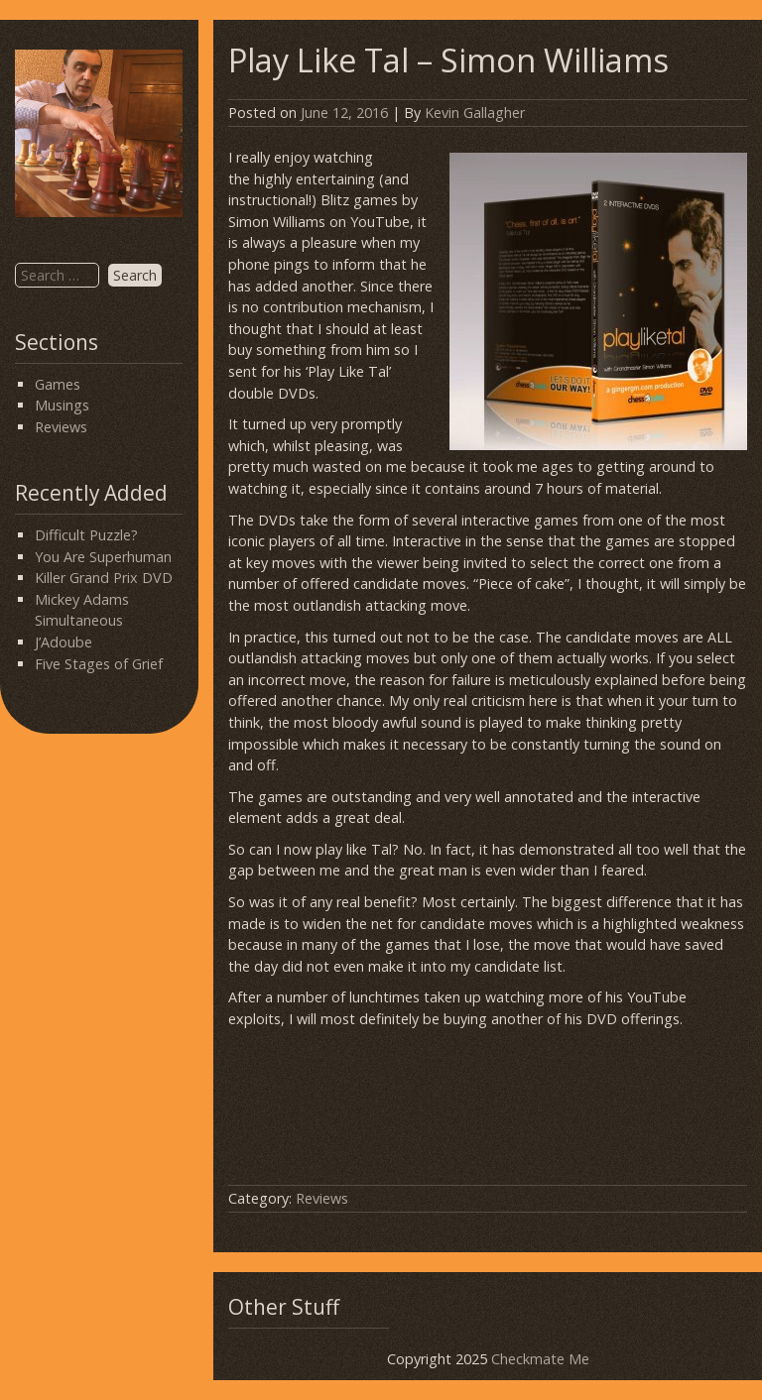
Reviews (61, 426)
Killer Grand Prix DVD (104, 577)
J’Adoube (63, 642)
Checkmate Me (540, 1358)
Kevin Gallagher (475, 112)
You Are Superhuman (103, 556)
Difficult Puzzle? (86, 534)
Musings (62, 405)
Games (57, 384)
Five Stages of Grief (99, 663)
